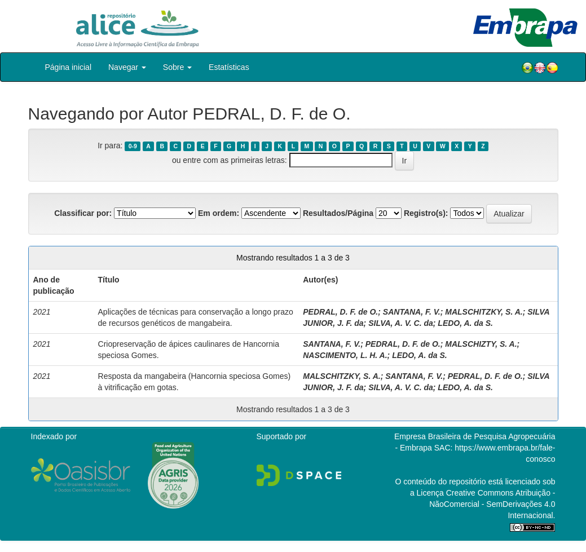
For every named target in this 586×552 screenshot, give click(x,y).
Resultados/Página (338, 213)
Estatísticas (229, 67)
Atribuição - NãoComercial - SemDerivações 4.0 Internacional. (492, 504)
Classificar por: (83, 213)
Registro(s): (426, 213)
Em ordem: (218, 213)
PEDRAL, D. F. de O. (340, 311)
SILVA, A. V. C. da (400, 323)
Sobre (177, 67)
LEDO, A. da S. (465, 323)
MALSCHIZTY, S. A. (481, 343)
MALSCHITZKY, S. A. (483, 311)
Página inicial (68, 67)
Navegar (127, 67)
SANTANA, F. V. (411, 311)
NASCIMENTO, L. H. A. (345, 355)
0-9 (133, 146)
